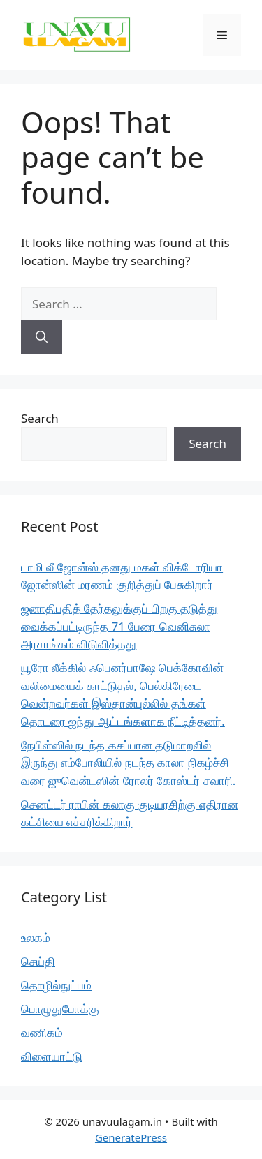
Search (40, 418)
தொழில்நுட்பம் (56, 985)
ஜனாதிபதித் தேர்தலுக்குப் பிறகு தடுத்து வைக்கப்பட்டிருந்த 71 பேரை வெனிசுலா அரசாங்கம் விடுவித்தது (119, 626)
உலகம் (35, 937)
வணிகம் (42, 1032)
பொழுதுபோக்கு (60, 1009)
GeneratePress (131, 1137)
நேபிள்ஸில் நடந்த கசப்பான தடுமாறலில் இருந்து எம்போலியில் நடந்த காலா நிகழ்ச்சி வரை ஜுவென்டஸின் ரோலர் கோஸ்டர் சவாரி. (128, 762)
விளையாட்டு (51, 1056)
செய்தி (38, 961)
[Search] (41, 337)
